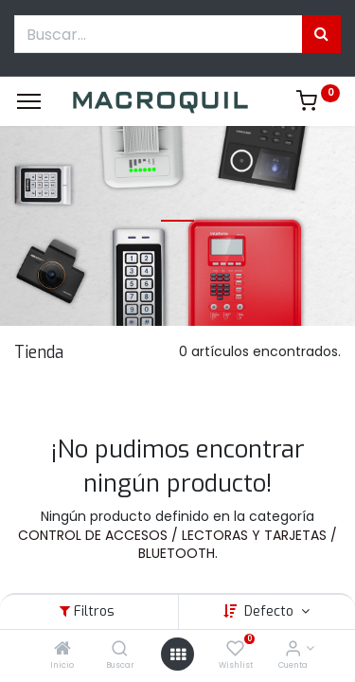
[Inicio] (62, 649)
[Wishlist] (235, 649)
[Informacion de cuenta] (293, 649)
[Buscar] (120, 649)
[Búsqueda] (321, 34)
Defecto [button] (270, 611)
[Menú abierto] (178, 654)
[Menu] (29, 101)
